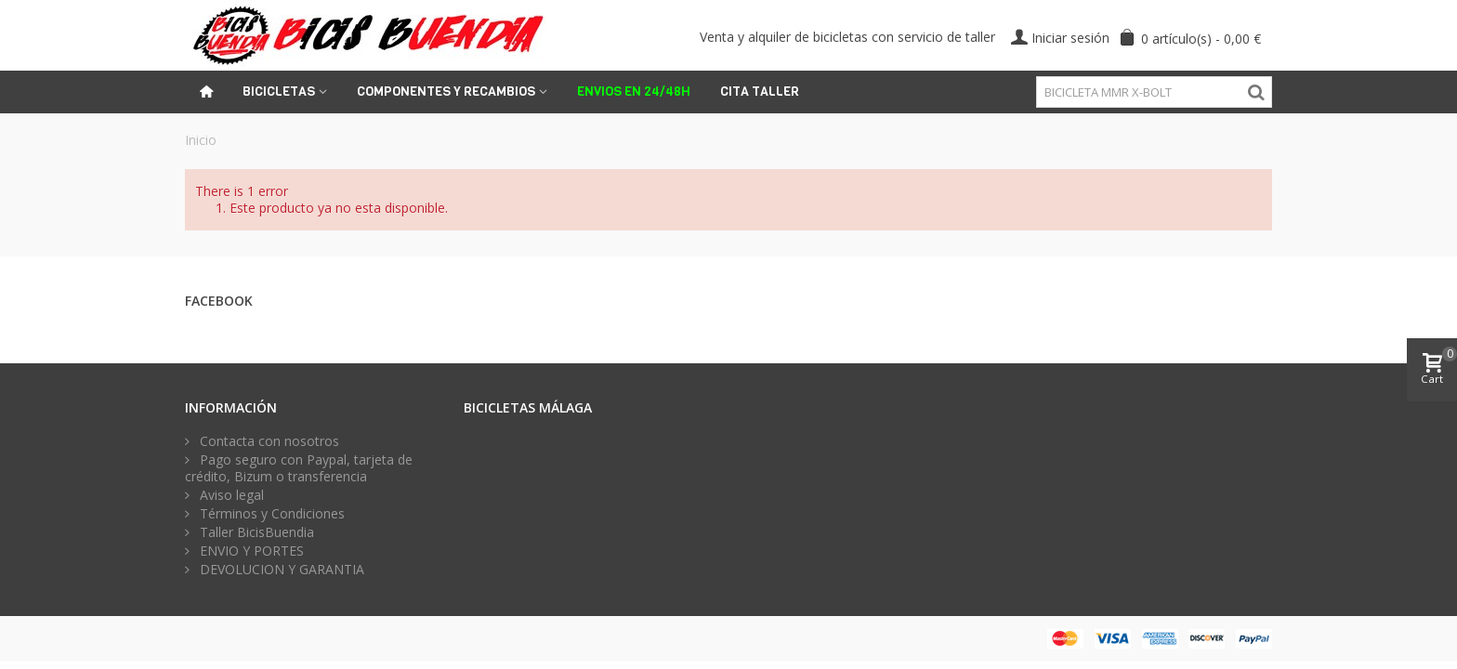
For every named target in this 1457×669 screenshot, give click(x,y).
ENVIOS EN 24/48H (633, 91)
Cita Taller (759, 91)
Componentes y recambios (446, 91)
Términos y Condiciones (270, 513)
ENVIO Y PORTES (250, 551)
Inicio (201, 140)
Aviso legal (230, 495)
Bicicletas (279, 91)
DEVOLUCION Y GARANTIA (280, 569)
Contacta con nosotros (267, 441)
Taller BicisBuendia (255, 532)
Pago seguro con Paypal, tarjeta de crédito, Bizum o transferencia (299, 468)
